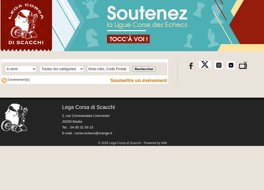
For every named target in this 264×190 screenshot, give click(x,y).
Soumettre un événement (138, 80)
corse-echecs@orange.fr (93, 133)
